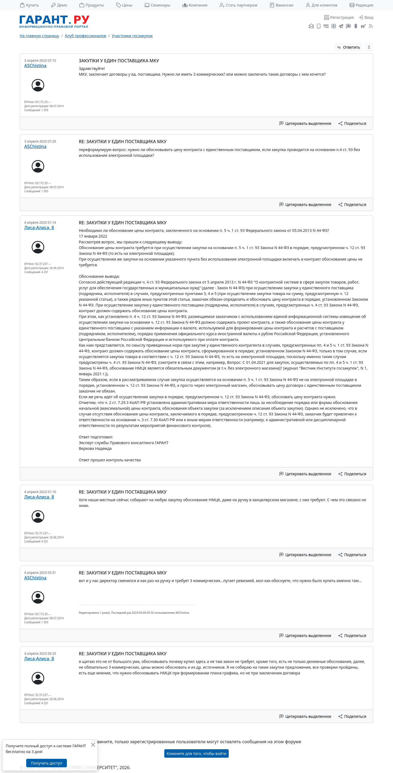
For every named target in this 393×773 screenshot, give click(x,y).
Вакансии (281, 5)
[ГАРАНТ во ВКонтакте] (326, 26)
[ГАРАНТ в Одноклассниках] (355, 26)
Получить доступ (46, 763)
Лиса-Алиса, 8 (39, 228)
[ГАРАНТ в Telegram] (341, 26)
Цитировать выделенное (305, 123)
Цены (124, 5)
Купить (29, 5)
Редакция (361, 5)
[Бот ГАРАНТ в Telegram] (348, 26)
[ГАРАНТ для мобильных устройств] (318, 26)
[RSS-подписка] (370, 26)
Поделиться (352, 123)
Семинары (157, 5)
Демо (59, 5)
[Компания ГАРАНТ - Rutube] (363, 26)
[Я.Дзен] (333, 26)
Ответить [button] (348, 47)
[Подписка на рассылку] (311, 26)
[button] (369, 47)
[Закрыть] (93, 745)
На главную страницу (39, 35)
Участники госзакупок (132, 35)
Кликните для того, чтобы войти (197, 753)
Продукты (91, 5)
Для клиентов (321, 5)
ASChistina (35, 66)
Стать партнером (238, 5)
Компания (194, 5)
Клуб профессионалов (85, 35)
